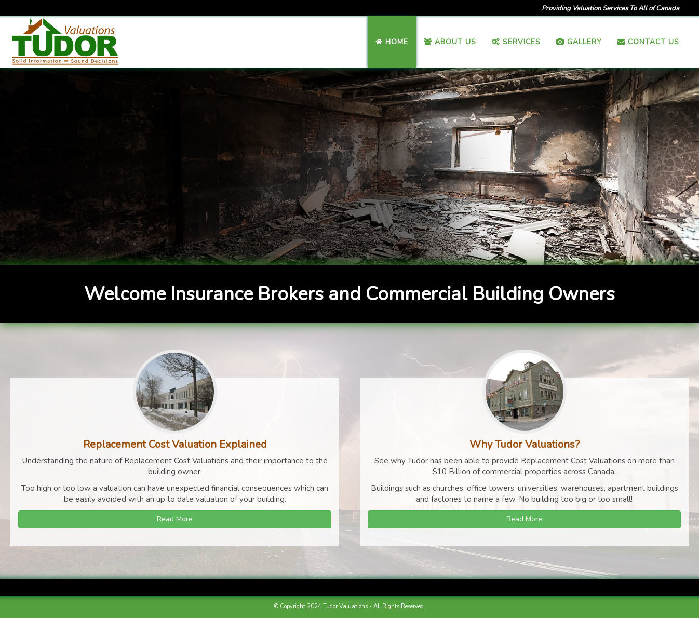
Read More (175, 519)
